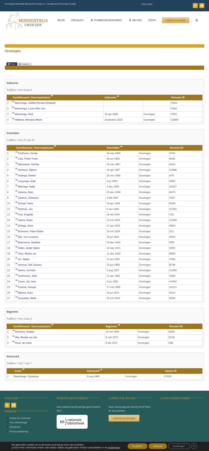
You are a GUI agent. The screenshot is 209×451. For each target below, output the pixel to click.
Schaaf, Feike (25, 203)
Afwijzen (157, 446)
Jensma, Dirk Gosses (29, 265)
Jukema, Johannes (28, 198)
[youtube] (201, 5)
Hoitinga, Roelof (27, 175)
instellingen (114, 447)
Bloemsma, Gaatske (29, 242)
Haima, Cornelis (27, 270)
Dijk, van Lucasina (28, 237)
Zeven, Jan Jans (27, 281)
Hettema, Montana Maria (28, 119)
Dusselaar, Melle (27, 298)
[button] (197, 20)
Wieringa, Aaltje (26, 186)
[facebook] (195, 5)
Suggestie (24, 64)
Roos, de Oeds (23, 343)
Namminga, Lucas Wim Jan (30, 108)
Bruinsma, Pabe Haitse (30, 231)
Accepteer (137, 446)
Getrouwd (94, 371)
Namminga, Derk (24, 114)
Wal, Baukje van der (26, 337)
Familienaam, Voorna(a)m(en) (33, 97)
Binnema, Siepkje (24, 331)
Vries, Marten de (27, 253)
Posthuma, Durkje (28, 153)
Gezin (20, 371)
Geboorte (111, 97)
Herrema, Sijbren (27, 170)
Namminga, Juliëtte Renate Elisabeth (35, 103)
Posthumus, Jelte (27, 276)
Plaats (11, 64)
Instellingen (179, 446)
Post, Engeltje (25, 214)
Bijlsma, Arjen (25, 292)
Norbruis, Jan (25, 209)
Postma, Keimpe (27, 287)
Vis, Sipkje (23, 259)
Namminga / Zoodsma (26, 376)
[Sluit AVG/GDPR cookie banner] (194, 446)
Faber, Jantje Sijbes (29, 248)
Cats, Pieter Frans (28, 158)
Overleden (114, 147)
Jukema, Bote (25, 192)
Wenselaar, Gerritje (28, 164)
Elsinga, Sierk (25, 225)
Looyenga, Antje (27, 181)
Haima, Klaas (25, 220)
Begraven (113, 326)
